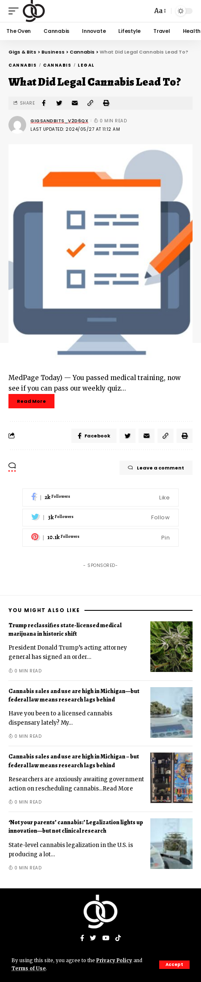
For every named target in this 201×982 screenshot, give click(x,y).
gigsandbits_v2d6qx (59, 121)
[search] (143, 11)
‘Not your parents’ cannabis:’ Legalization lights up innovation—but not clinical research (75, 826)
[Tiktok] (118, 938)
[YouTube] (105, 938)
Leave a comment (156, 468)
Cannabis (22, 65)
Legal (86, 65)
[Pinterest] (100, 538)
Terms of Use (28, 968)
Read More (31, 401)
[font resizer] (159, 10)
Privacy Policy (114, 960)
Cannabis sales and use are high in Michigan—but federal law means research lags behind (73, 695)
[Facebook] (100, 497)
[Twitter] (100, 518)
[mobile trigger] (15, 11)
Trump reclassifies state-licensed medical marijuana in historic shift (65, 629)
